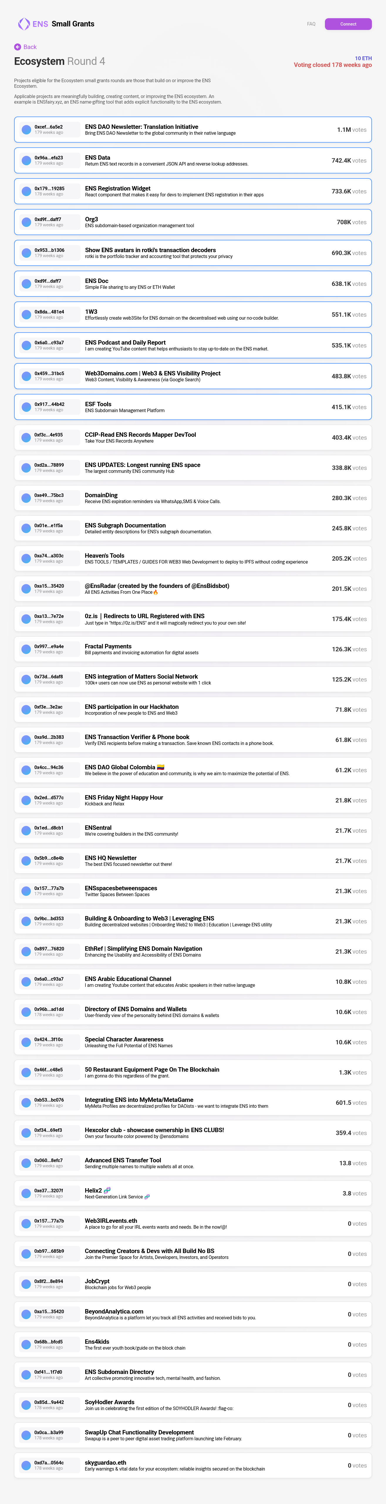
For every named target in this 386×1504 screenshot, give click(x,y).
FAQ (311, 24)
